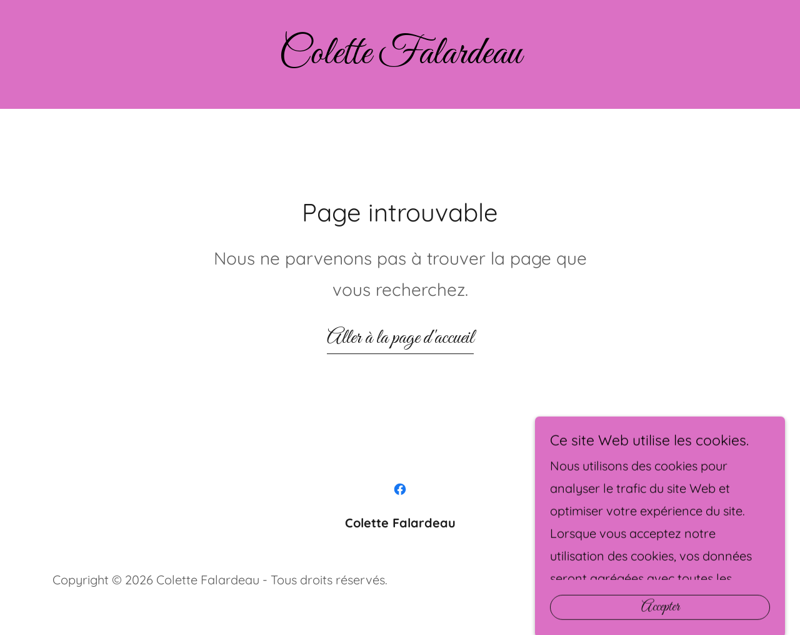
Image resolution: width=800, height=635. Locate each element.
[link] (400, 58)
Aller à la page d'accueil (400, 338)
